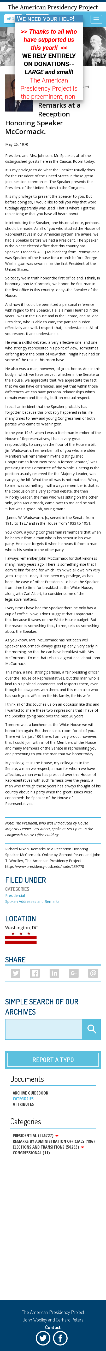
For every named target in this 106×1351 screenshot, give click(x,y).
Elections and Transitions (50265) (48, 1147)
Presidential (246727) (36, 1135)
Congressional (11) (31, 1153)
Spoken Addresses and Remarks (32, 901)
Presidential (15, 895)
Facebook (61, 1339)
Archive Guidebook (30, 1093)
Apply (91, 1029)
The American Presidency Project (53, 7)
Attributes (23, 1104)
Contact (53, 1327)
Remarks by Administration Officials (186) (54, 1141)
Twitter (44, 1339)
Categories (23, 1099)
